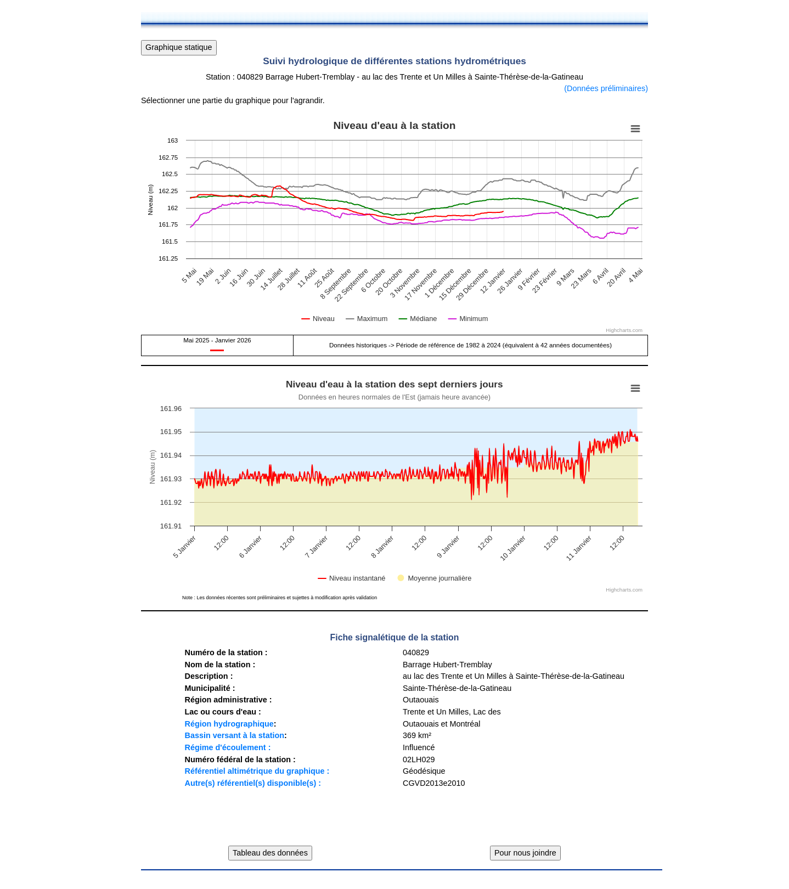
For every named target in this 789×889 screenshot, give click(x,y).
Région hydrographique (228, 723)
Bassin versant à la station (234, 735)
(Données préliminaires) (606, 88)
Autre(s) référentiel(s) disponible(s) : (252, 783)
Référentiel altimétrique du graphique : (256, 771)
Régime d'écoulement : (227, 747)
